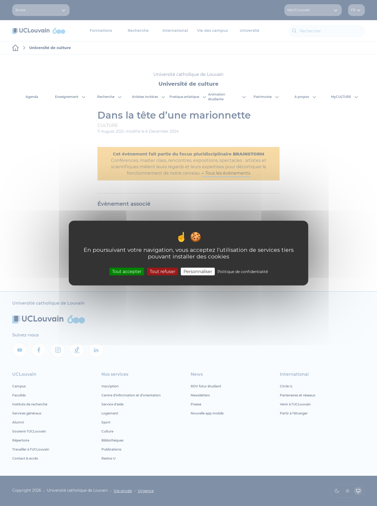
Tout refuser (162, 271)
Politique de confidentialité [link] (242, 271)
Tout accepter (127, 271)
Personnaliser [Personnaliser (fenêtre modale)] (197, 271)
